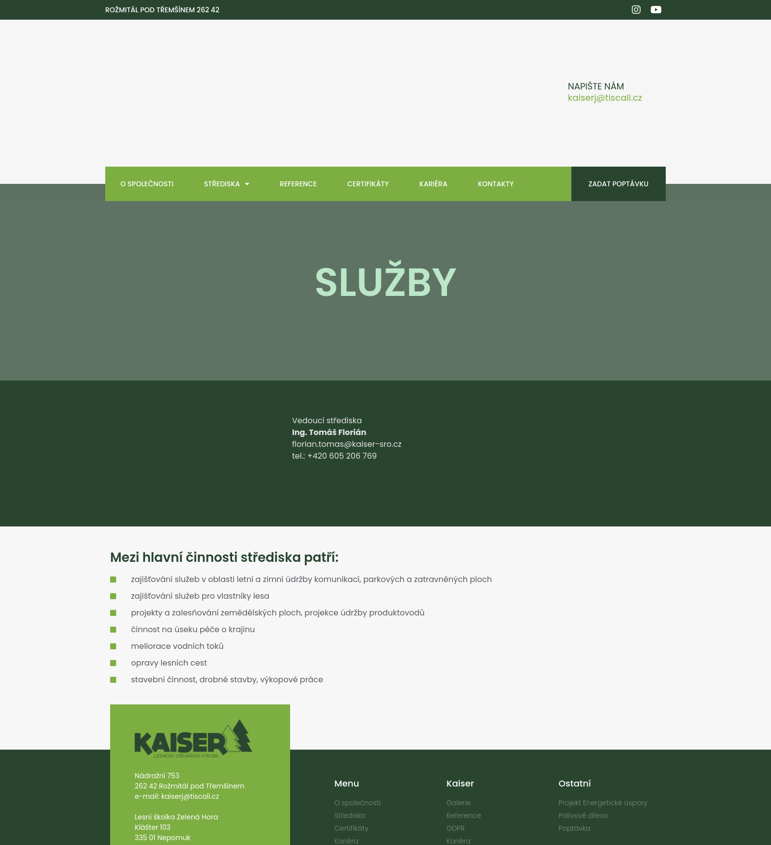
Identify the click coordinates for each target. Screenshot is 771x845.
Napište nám (596, 52)
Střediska (226, 115)
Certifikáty (368, 115)
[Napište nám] (549, 59)
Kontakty (496, 115)
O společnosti (147, 115)
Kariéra (433, 115)
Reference (298, 115)
